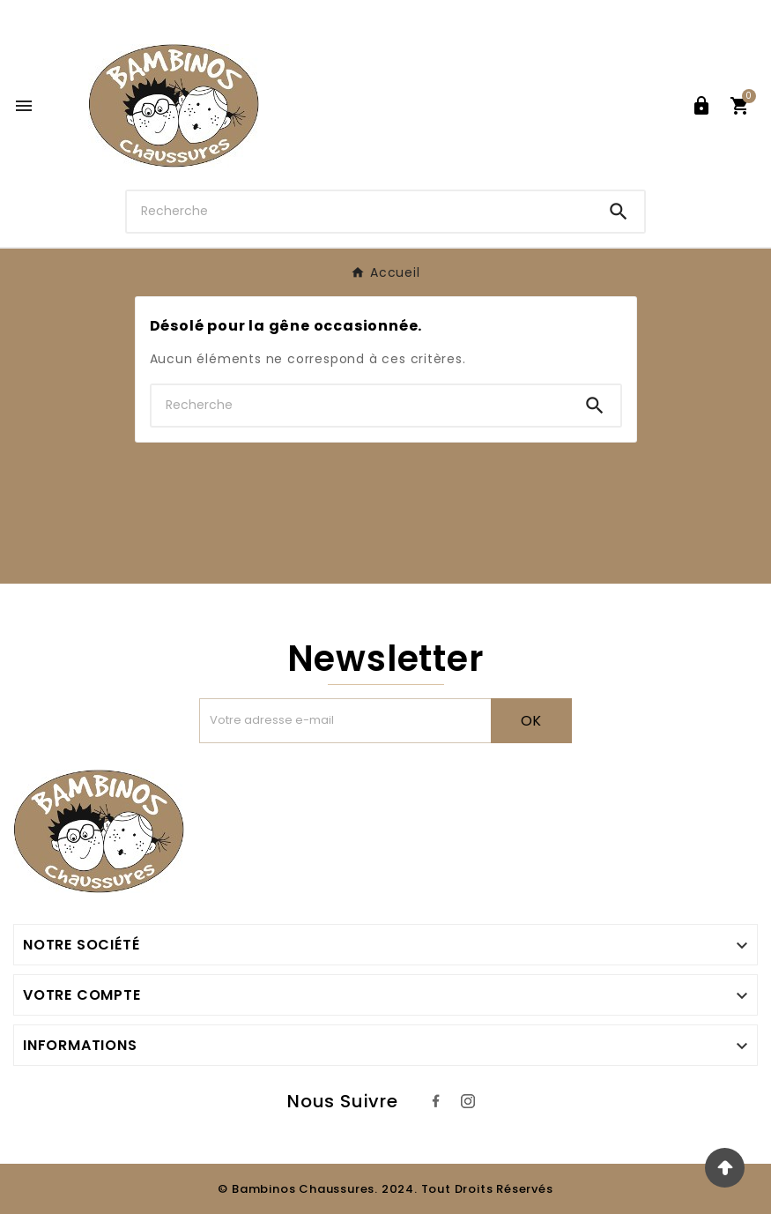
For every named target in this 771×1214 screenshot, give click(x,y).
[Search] (618, 211)
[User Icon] (701, 105)
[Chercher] (360, 211)
